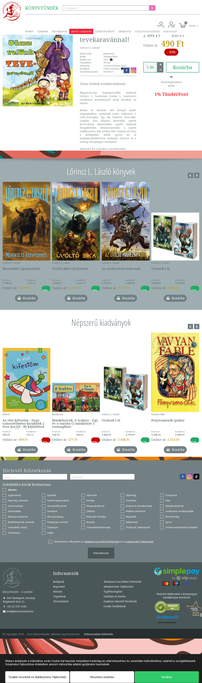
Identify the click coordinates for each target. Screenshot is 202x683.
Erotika (91, 500)
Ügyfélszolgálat (113, 591)
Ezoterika (131, 500)
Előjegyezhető (105, 31)
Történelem (14, 532)
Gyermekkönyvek (56, 505)
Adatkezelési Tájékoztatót (139, 541)
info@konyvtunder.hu (18, 611)
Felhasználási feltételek (98, 634)
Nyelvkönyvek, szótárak (21, 522)
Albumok (92, 495)
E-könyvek (171, 495)
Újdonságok (59, 31)
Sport (168, 522)
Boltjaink (58, 581)
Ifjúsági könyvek (174, 505)
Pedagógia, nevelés (57, 522)
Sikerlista (124, 31)
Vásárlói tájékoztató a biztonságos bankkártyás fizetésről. (176, 595)
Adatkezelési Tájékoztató (118, 586)
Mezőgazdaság (55, 516)
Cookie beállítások (115, 606)
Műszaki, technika (96, 516)
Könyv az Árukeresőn (167, 622)
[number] (150, 67)
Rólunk (57, 591)
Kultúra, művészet (135, 511)
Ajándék (42, 31)
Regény (91, 522)
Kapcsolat (170, 31)
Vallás (50, 532)
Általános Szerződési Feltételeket (101, 541)
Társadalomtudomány (98, 527)
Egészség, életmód (18, 500)
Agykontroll (14, 495)
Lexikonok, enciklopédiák (179, 511)
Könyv (29, 31)
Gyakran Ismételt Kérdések (120, 601)
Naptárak (131, 516)
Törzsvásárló (34, 38)
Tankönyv (52, 527)
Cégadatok (59, 596)
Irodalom (52, 511)
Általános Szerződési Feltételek (122, 581)
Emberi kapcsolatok (58, 500)
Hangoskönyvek (96, 505)
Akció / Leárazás (81, 31)
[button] (189, 23)
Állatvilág (131, 495)
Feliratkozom (101, 553)
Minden (12, 489)
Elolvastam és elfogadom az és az (103, 541)
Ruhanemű (131, 522)
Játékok (91, 511)
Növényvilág (172, 516)
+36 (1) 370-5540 (14, 606)
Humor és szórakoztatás (139, 505)
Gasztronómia (15, 505)
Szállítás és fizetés (147, 31)
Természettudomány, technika (181, 527)
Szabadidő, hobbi (17, 527)
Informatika (14, 511)
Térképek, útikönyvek (138, 527)
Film (167, 500)
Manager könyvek (18, 516)
